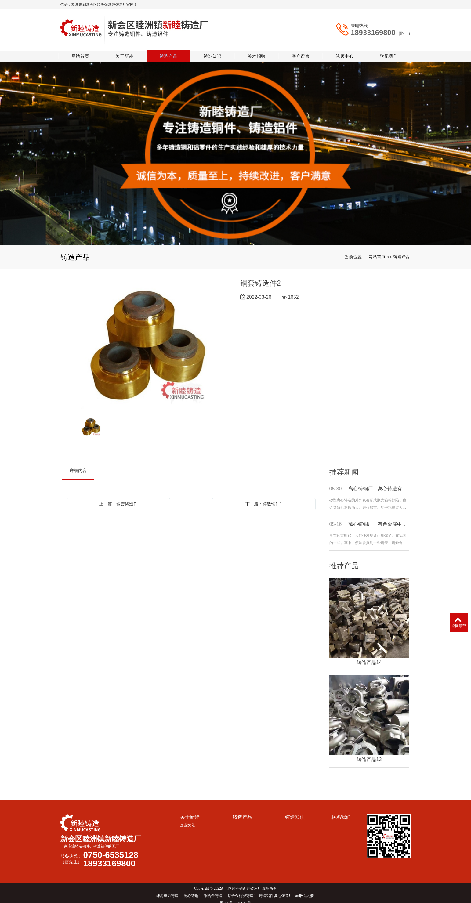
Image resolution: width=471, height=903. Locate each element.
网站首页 (82, 50)
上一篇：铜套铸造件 (118, 498)
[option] (146, 338)
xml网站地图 (304, 890)
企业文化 (187, 819)
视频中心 (345, 50)
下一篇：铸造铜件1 (263, 498)
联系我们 (389, 50)
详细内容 (78, 464)
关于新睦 (126, 50)
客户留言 (301, 50)
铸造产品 (170, 50)
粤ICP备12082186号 (235, 897)
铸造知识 (214, 50)
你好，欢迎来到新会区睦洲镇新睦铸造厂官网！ (98, 4)
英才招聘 (257, 50)
